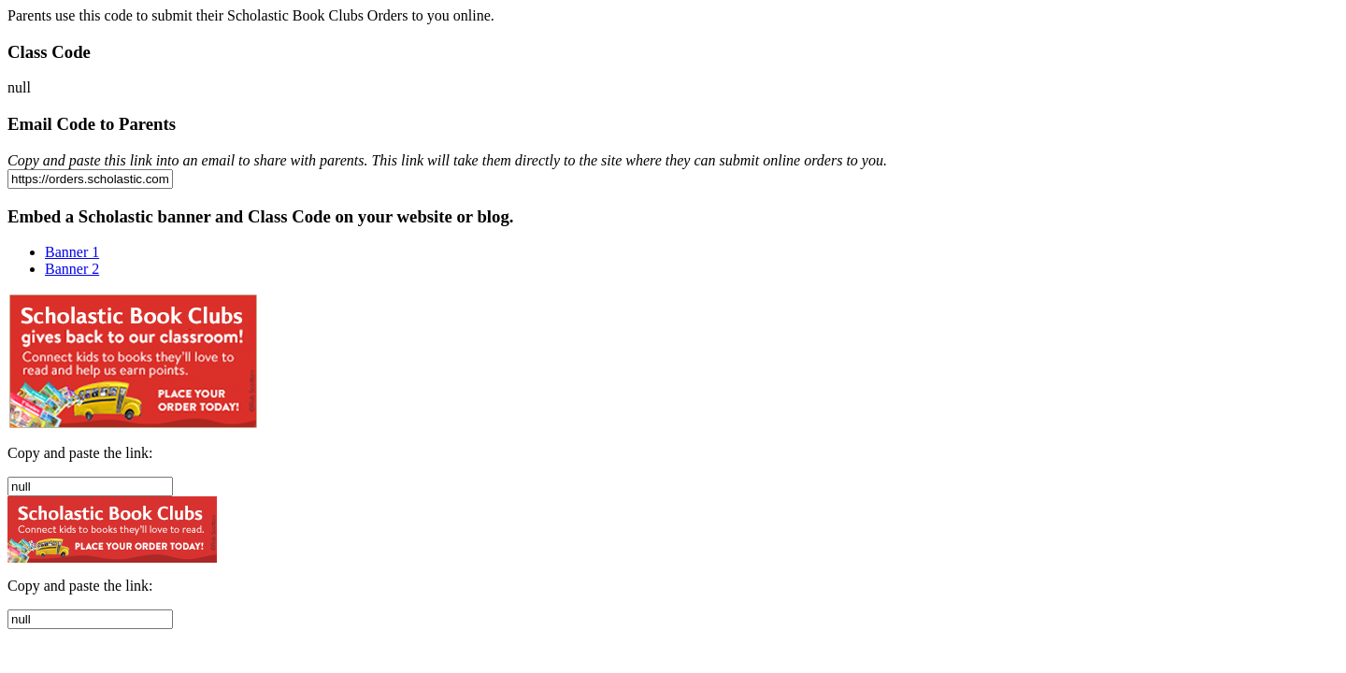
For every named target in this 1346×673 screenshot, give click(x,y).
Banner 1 (72, 252)
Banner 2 (72, 269)
